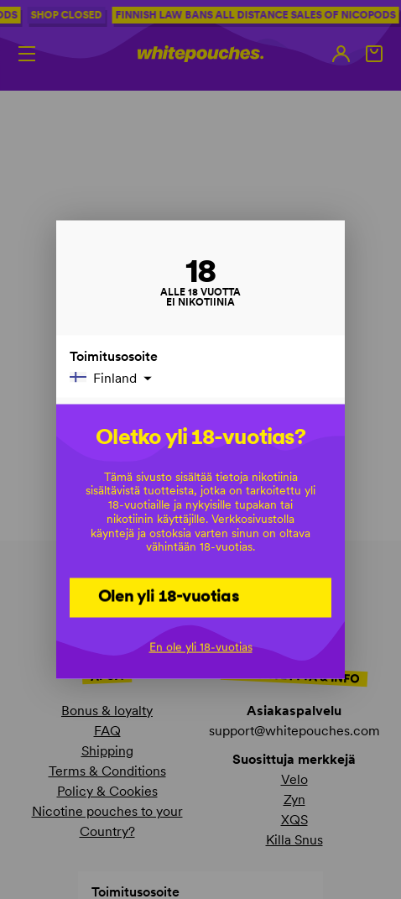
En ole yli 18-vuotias (201, 646)
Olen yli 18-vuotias (169, 596)
